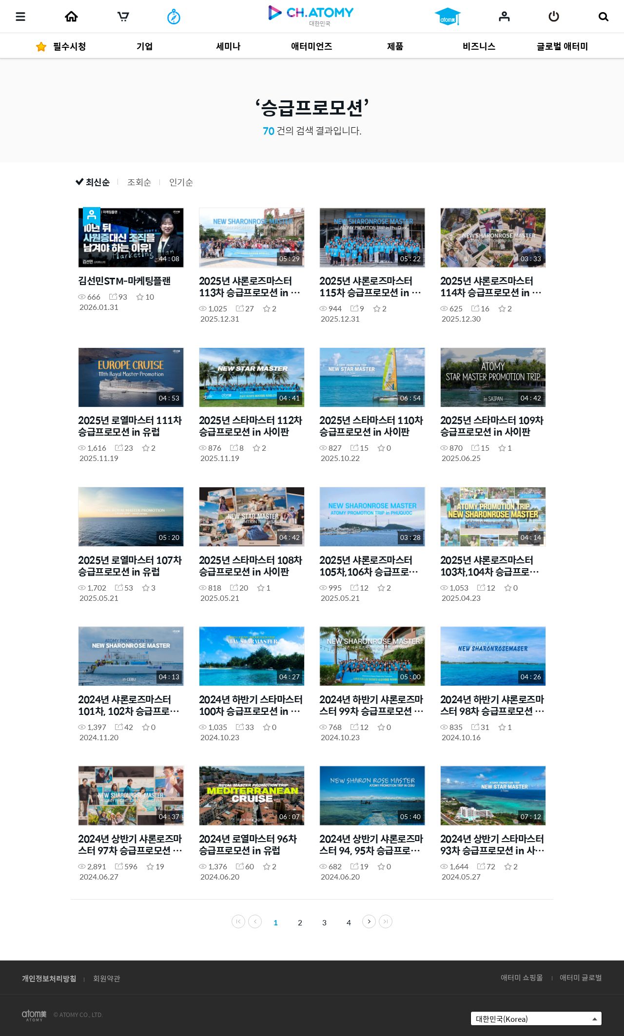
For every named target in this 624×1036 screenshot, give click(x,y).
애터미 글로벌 (581, 977)
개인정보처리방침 (49, 978)
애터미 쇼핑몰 (522, 977)
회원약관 (106, 978)
